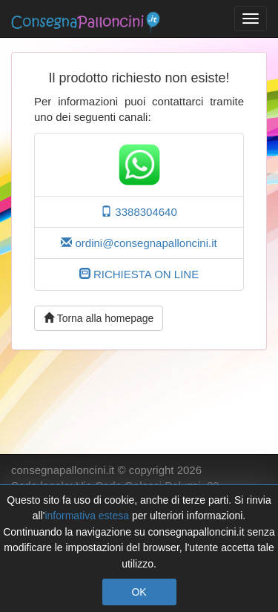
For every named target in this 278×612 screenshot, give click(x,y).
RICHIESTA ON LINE (139, 274)
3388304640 (139, 211)
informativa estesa (86, 515)
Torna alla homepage (98, 318)
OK (138, 592)
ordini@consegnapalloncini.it (138, 243)
